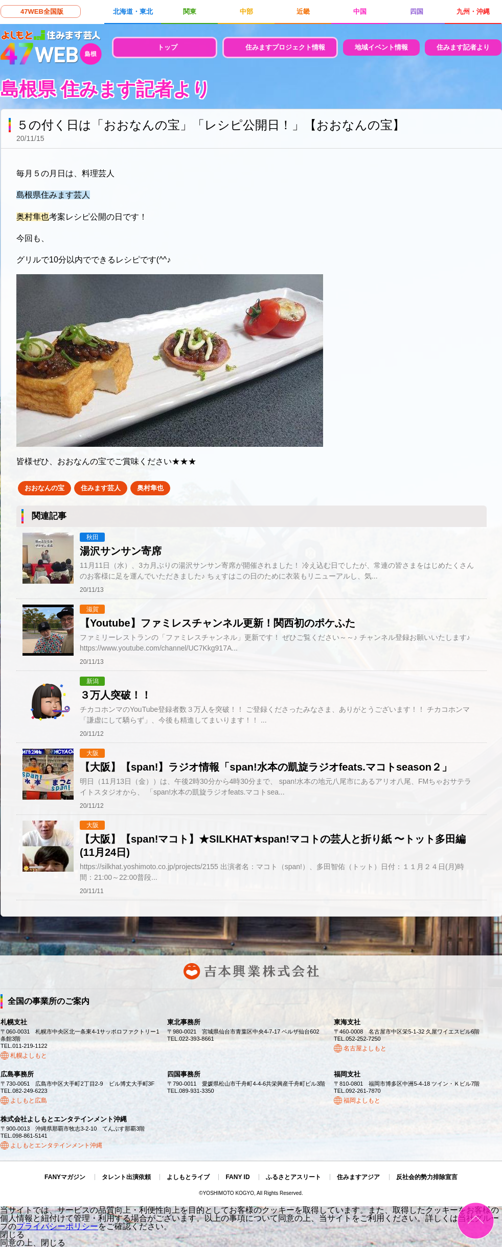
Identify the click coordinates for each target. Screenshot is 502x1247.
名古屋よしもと (365, 1048)
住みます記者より (463, 47)
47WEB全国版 (41, 11)
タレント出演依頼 (126, 1177)
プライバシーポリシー (57, 1226)
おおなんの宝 (44, 488)
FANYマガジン (64, 1177)
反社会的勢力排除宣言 (427, 1177)
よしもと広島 (28, 1100)
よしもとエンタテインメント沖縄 (56, 1145)
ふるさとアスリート (293, 1177)
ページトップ (475, 1220)
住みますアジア (358, 1177)
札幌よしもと (28, 1055)
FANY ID (237, 1177)
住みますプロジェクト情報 (285, 47)
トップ (167, 47)
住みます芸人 (101, 488)
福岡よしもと (362, 1100)
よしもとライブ (188, 1177)
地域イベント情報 (381, 47)
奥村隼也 (150, 488)
